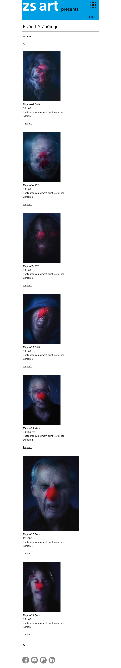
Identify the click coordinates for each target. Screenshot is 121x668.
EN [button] (93, 17)
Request (27, 124)
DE (89, 17)
